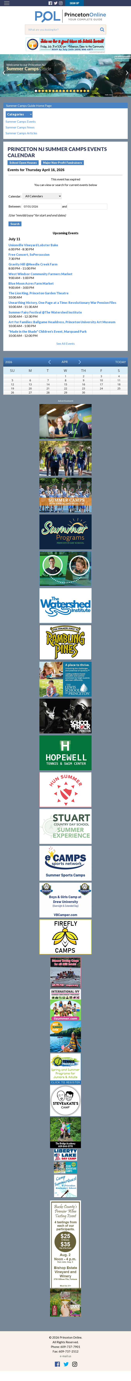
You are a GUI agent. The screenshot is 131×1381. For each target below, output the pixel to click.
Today (120, 362)
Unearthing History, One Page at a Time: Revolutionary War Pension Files (62, 302)
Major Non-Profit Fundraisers (62, 162)
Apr (65, 362)
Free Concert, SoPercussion (29, 254)
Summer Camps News (20, 127)
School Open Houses (23, 162)
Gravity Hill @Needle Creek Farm (33, 264)
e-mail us (65, 1356)
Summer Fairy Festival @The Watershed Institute (45, 312)
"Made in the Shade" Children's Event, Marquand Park (48, 331)
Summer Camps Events (21, 121)
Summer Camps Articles (21, 133)
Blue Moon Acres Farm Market (31, 283)
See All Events (65, 343)
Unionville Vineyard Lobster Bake (33, 245)
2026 (8, 362)
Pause (94, 91)
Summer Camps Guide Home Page (29, 105)
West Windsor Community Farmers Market (40, 274)
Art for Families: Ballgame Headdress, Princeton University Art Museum (62, 322)
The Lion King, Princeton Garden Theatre (39, 293)
